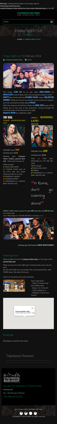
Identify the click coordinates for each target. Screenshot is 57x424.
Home (19, 39)
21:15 (28, 60)
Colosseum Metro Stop (12, 60)
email (41, 216)
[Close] (32, 308)
